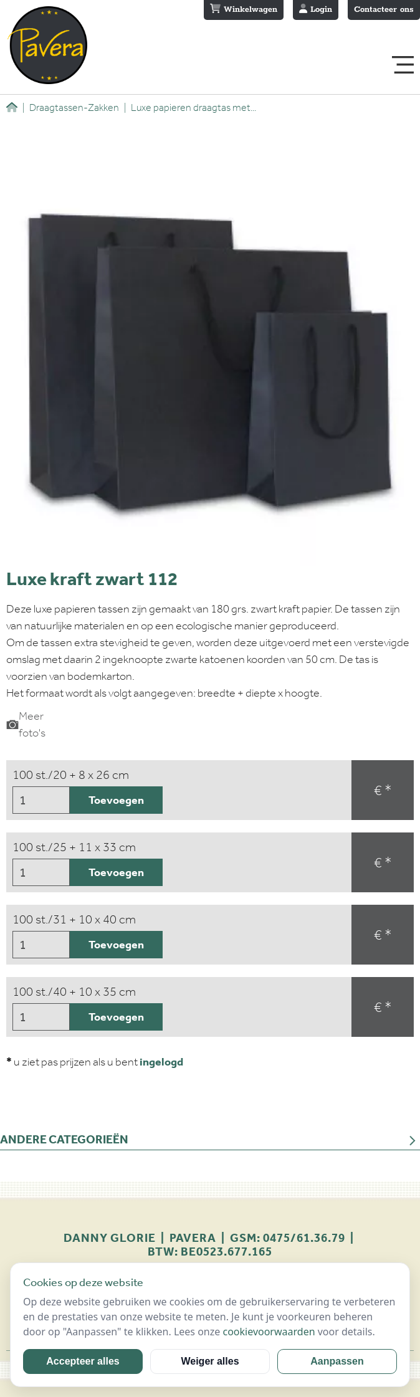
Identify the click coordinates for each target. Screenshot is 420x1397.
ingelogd (161, 1062)
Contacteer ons (384, 9)
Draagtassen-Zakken (70, 107)
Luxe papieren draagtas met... (190, 107)
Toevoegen (116, 800)
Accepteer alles (82, 1361)
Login (315, 9)
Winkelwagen (243, 9)
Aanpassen (336, 1361)
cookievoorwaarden (268, 1331)
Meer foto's (25, 724)
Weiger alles (210, 1361)
